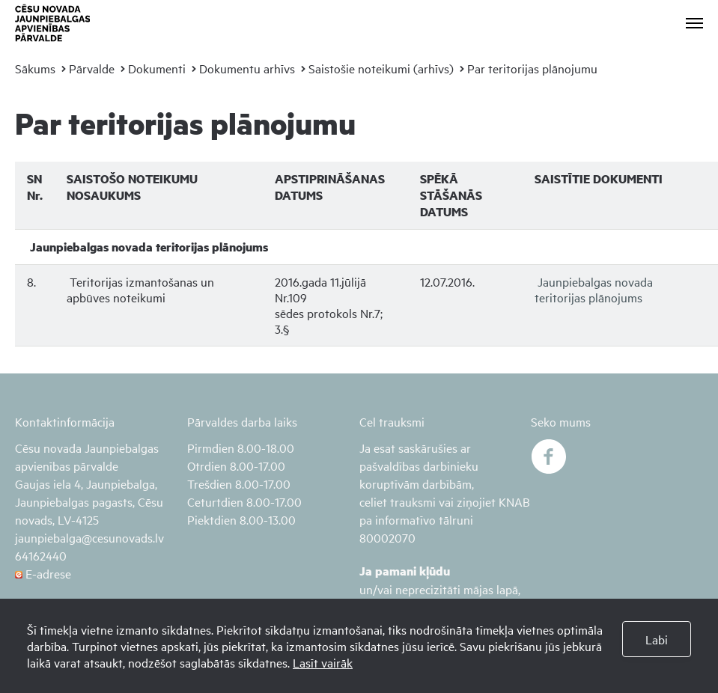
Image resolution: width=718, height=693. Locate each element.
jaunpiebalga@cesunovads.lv (89, 537)
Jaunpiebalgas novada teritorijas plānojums (594, 289)
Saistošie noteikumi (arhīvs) (381, 68)
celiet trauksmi (397, 501)
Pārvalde (92, 68)
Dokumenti (157, 68)
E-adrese (43, 573)
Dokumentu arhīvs (247, 68)
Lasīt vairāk (323, 662)
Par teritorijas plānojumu (532, 68)
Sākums (35, 68)
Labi (656, 639)
